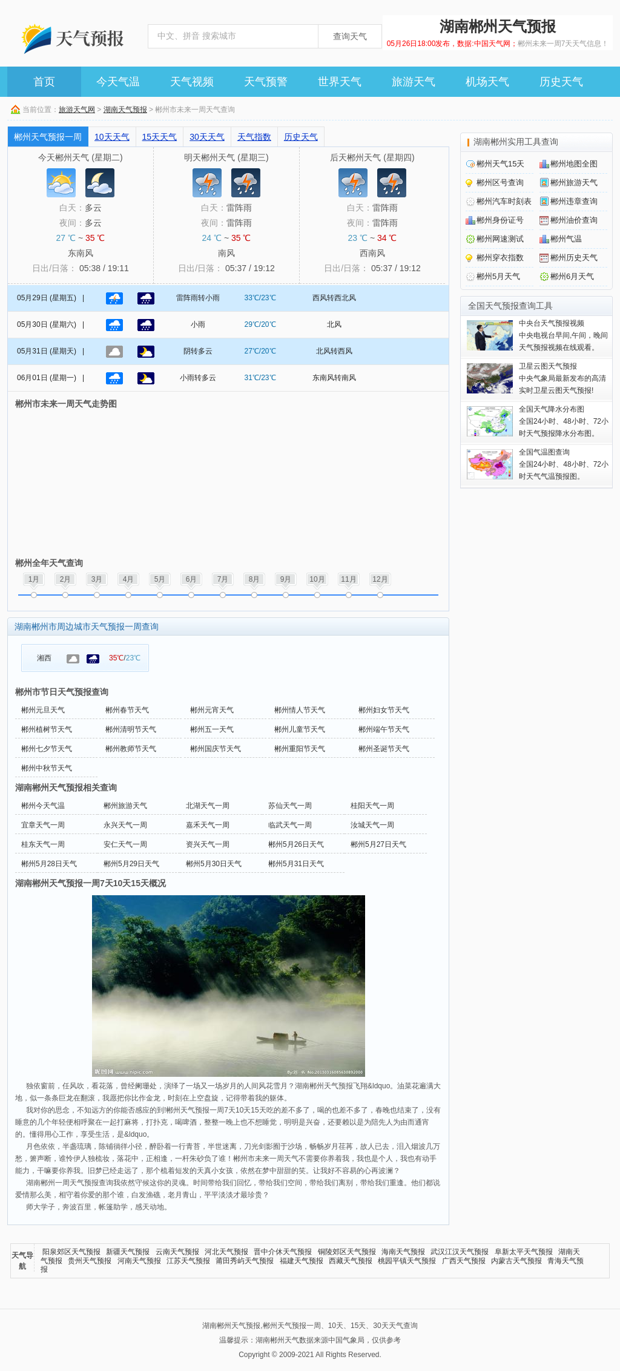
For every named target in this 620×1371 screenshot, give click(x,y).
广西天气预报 (464, 1261)
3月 (97, 579)
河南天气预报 (139, 1261)
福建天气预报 (301, 1261)
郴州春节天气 (127, 710)
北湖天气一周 (207, 805)
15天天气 (159, 137)
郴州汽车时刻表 (504, 201)
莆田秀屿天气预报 (245, 1261)
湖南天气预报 (125, 109)
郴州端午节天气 (383, 729)
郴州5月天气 (498, 276)
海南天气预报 (403, 1252)
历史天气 (561, 82)
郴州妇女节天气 (383, 710)
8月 (254, 579)
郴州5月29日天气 (131, 864)
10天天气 (112, 137)
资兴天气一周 (207, 844)
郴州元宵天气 (212, 710)
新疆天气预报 (128, 1252)
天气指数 (254, 137)
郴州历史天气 (574, 257)
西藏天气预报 (350, 1261)
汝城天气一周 (372, 825)
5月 (160, 579)
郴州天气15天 (500, 163)
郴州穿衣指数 (500, 257)
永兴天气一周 (125, 825)
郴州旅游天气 (125, 805)
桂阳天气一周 (372, 805)
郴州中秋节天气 (46, 768)
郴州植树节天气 (46, 729)
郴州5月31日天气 (296, 864)
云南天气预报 (177, 1252)
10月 (317, 579)
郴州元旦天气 (43, 710)
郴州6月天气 (572, 276)
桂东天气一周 (43, 844)
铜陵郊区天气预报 (347, 1252)
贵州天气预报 (89, 1261)
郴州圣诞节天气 (383, 749)
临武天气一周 (290, 825)
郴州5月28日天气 (49, 864)
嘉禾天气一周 (207, 825)
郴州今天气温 (43, 805)
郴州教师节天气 (130, 749)
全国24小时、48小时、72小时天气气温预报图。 (563, 464)
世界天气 (339, 82)
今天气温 (118, 82)
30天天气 (207, 137)
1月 (34, 579)
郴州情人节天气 (299, 710)
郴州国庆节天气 (215, 749)
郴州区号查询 (500, 182)
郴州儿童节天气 (299, 729)
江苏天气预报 (188, 1261)
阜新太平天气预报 (524, 1252)
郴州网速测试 (500, 238)
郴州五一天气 (212, 729)
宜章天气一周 (43, 825)
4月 (128, 579)
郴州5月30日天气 (214, 864)
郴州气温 (566, 238)
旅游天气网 (77, 109)
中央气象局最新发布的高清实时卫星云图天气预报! (562, 378)
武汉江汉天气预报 (459, 1252)
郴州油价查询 (574, 220)
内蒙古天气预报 (516, 1261)
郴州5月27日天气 (378, 844)
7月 (223, 579)
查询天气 (350, 36)
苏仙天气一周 (290, 805)
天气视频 (192, 82)
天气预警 (266, 82)
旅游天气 (413, 82)
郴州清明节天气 (130, 729)
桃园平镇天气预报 (407, 1261)
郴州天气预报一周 (48, 137)
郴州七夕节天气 (46, 749)
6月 (191, 579)
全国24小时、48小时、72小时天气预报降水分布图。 (563, 421)
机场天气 (487, 82)
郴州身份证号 (500, 220)
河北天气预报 (226, 1252)
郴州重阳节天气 (299, 749)
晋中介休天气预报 (283, 1252)
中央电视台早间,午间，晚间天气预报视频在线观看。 (563, 335)
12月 (380, 579)
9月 (286, 579)
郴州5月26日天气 (296, 844)
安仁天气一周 (125, 844)
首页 (44, 82)
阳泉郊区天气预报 (71, 1252)
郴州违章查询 (574, 201)
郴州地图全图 (574, 163)
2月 (65, 579)
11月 (348, 579)
